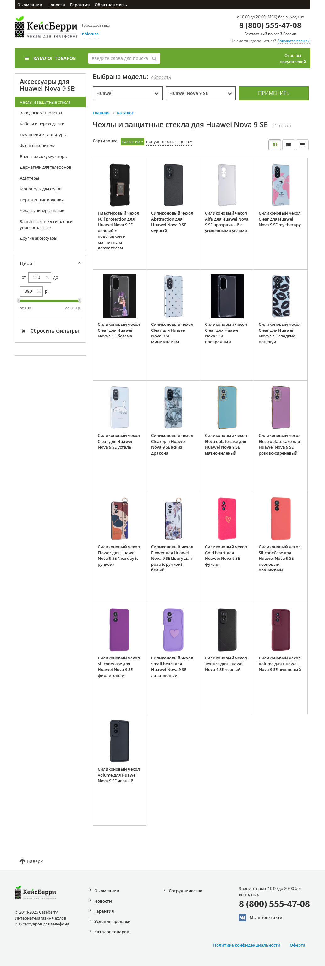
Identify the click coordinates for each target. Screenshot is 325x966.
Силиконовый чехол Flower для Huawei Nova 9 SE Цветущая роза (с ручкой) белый (172, 558)
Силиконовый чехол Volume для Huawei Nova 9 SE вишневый (280, 663)
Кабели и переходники (42, 124)
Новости (56, 5)
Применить (273, 93)
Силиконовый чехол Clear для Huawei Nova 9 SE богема (119, 330)
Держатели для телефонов (45, 167)
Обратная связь (111, 5)
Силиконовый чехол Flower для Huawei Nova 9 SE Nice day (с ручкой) (119, 555)
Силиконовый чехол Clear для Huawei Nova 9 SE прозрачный (226, 333)
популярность (160, 141)
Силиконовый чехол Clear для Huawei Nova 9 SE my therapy (280, 218)
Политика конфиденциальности (246, 945)
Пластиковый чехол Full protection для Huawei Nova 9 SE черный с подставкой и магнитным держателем (118, 230)
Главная (101, 113)
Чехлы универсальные (42, 210)
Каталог (125, 113)
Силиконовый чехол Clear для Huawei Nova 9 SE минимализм (172, 333)
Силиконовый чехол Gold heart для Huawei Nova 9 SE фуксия (226, 555)
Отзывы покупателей (293, 58)
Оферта (298, 945)
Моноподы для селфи (41, 189)
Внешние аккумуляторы (44, 156)
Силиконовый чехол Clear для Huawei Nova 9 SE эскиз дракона (172, 444)
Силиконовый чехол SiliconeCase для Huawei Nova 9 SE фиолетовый (119, 666)
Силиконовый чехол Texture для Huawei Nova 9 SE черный (226, 663)
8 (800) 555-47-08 (270, 25)
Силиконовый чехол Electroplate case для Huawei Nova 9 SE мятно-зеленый (226, 444)
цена (184, 141)
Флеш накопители (37, 145)
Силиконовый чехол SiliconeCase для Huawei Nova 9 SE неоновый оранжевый (280, 558)
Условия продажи (112, 921)
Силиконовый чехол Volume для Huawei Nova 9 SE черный (119, 774)
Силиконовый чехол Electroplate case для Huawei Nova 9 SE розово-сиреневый (280, 444)
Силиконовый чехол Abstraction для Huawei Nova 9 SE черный (172, 221)
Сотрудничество (185, 890)
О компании (29, 5)
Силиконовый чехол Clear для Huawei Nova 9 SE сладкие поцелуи (280, 333)
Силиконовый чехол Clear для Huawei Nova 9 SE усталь (119, 441)
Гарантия (80, 5)
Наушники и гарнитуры (43, 135)
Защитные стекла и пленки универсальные (46, 224)
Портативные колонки (42, 200)
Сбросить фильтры (50, 330)
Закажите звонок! (294, 40)
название (131, 141)
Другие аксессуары (38, 238)
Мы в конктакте (260, 917)
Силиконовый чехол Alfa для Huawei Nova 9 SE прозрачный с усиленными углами (227, 221)
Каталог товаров (50, 58)
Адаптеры (29, 178)
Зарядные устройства (41, 113)
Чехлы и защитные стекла (45, 102)
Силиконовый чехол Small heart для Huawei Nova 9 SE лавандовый (172, 666)
